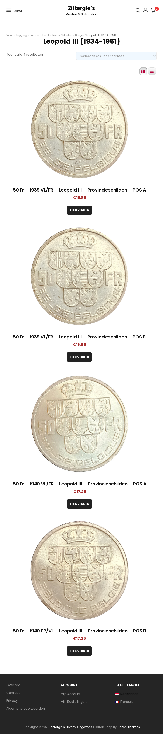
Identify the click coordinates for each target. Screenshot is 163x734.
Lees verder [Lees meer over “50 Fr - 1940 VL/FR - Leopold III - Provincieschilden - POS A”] (79, 504)
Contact (13, 693)
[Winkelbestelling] (116, 56)
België (79, 35)
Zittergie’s (81, 8)
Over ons (13, 685)
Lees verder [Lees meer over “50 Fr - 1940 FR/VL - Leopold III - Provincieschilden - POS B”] (79, 651)
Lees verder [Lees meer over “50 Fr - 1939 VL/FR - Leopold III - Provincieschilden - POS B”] (79, 357)
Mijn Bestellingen (74, 701)
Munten (67, 35)
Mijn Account (71, 694)
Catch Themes (128, 727)
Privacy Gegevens (79, 727)
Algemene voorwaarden (25, 708)
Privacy (12, 700)
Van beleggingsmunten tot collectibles (33, 35)
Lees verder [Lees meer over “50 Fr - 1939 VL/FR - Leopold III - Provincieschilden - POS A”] (79, 210)
